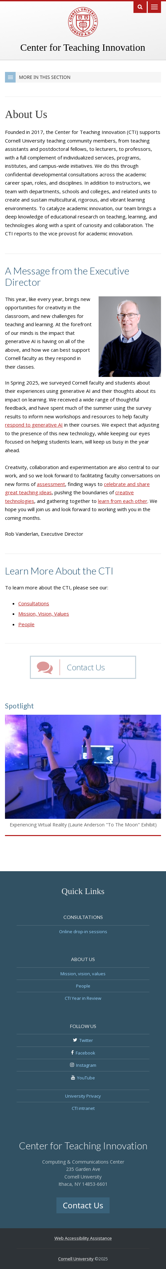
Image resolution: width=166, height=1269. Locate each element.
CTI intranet (83, 1108)
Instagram (86, 1065)
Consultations (33, 603)
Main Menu (154, 6)
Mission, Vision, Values (43, 613)
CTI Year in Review (83, 998)
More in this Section (37, 77)
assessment (51, 484)
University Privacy (83, 1096)
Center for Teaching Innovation (82, 47)
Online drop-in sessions (83, 932)
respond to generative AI (34, 424)
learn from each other (122, 501)
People (26, 624)
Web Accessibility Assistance (83, 1238)
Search (140, 6)
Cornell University (76, 1259)
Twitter (86, 1040)
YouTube (86, 1078)
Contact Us (86, 667)
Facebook (85, 1053)
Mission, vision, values (83, 974)
